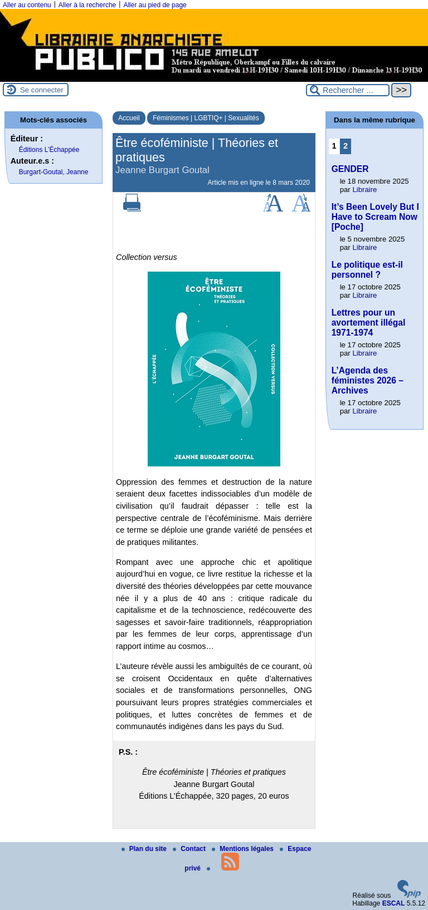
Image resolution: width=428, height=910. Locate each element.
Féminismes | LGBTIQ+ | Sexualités (206, 118)
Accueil (129, 118)
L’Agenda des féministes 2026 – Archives (367, 380)
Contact (190, 849)
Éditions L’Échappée (49, 150)
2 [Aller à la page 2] (345, 145)
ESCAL (393, 903)
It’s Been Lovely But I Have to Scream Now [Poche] (375, 217)
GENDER (350, 169)
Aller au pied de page (154, 5)
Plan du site (145, 849)
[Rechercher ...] (348, 90)
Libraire (364, 189)
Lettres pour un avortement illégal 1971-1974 (369, 322)
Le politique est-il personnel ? (367, 269)
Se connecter (42, 90)
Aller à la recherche (87, 5)
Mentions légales (243, 849)
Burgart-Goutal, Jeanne (54, 172)
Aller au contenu (27, 5)
